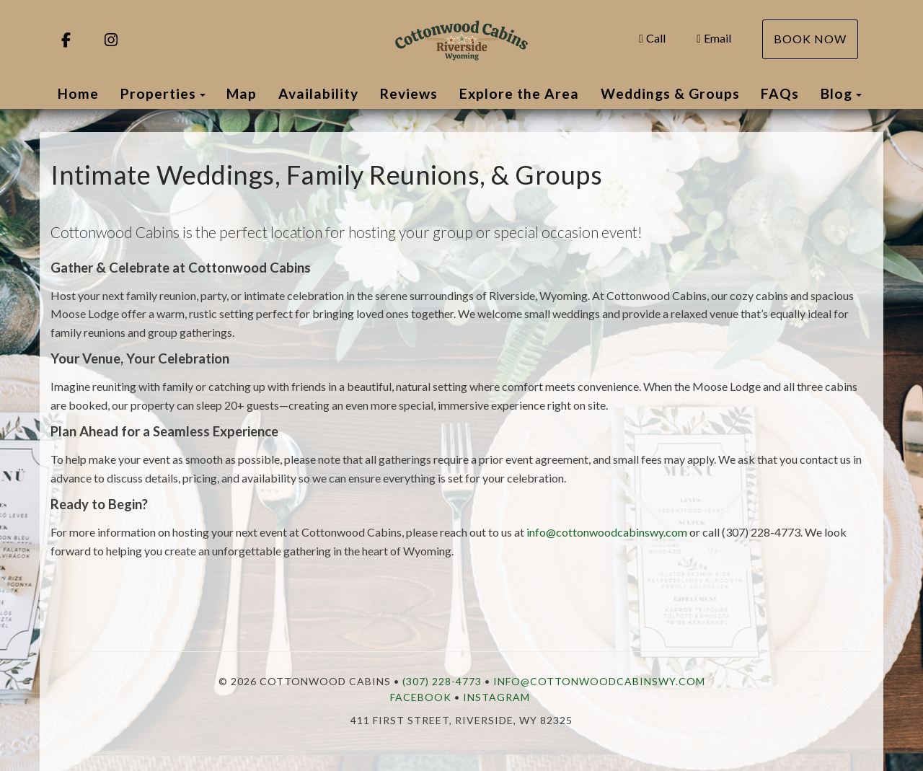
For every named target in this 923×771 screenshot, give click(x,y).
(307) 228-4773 (442, 681)
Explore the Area (519, 93)
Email (714, 38)
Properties (158, 93)
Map (241, 93)
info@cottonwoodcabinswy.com (606, 532)
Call (652, 38)
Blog (836, 93)
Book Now (810, 38)
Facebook (420, 697)
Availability (318, 93)
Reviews (409, 93)
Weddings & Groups (670, 93)
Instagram (496, 697)
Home (78, 93)
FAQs (780, 93)
